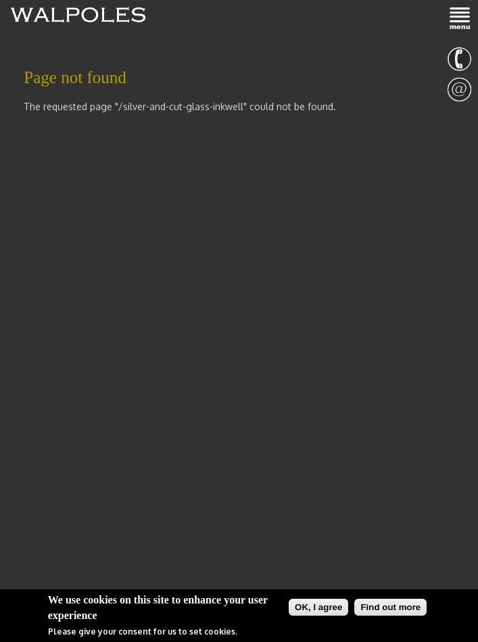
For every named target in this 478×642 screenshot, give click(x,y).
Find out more (390, 608)
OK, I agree (318, 608)
